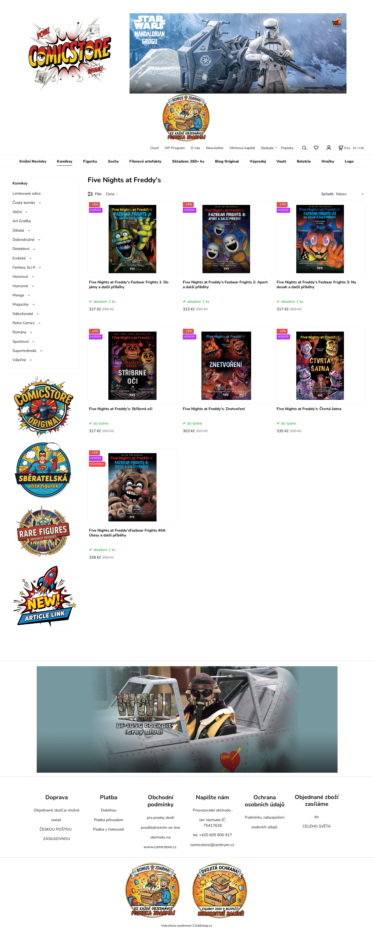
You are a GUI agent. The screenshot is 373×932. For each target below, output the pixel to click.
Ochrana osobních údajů (265, 800)
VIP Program (174, 148)
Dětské (18, 230)
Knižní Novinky (32, 161)
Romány (19, 332)
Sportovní (20, 341)
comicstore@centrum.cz (212, 845)
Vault (281, 161)
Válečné (19, 359)
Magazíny (20, 304)
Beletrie (304, 161)
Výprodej (258, 161)
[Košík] (344, 147)
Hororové (20, 276)
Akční (17, 211)
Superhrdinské (24, 350)
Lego (349, 161)
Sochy (113, 161)
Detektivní (20, 248)
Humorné (20, 285)
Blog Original (227, 161)
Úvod (154, 148)
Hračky (327, 161)
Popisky (287, 148)
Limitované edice (26, 193)
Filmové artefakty (145, 161)
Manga (18, 295)
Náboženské (22, 313)
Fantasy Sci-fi (23, 267)
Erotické (19, 258)
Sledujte (267, 148)
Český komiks (23, 202)
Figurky (90, 161)
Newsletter (215, 148)
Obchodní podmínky (161, 800)
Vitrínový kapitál (242, 148)
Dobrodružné (23, 239)
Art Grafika (21, 221)
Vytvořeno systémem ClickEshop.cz (186, 925)
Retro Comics (23, 322)
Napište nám (212, 797)
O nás (195, 148)
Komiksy (64, 161)
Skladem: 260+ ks (188, 161)
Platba (108, 797)
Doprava (56, 797)
